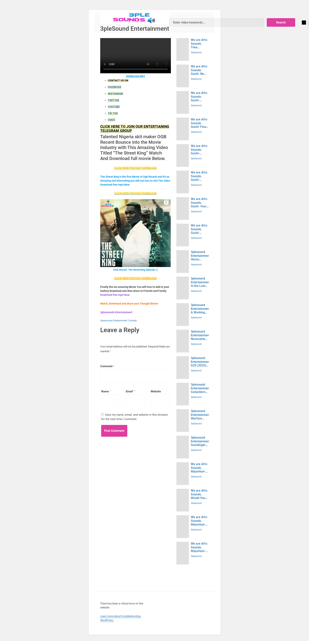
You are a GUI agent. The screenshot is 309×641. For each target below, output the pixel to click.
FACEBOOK (114, 86)
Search (285, 22)
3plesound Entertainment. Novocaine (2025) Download (201, 339)
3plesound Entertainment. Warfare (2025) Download (201, 418)
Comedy (132, 320)
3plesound (196, 52)
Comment (107, 366)
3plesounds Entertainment (113, 320)
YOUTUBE (114, 106)
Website (156, 391)
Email (130, 391)
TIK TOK (113, 113)
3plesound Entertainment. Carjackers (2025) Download (201, 392)
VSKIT (111, 119)
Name (106, 391)
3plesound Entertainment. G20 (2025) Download (201, 363)
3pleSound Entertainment (134, 28)
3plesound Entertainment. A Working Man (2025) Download (201, 312)
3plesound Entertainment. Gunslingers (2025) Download (201, 445)
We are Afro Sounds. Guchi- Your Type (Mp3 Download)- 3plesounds (199, 208)
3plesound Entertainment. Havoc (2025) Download (201, 259)
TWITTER (113, 100)
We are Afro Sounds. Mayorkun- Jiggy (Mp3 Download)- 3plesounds (199, 473)
